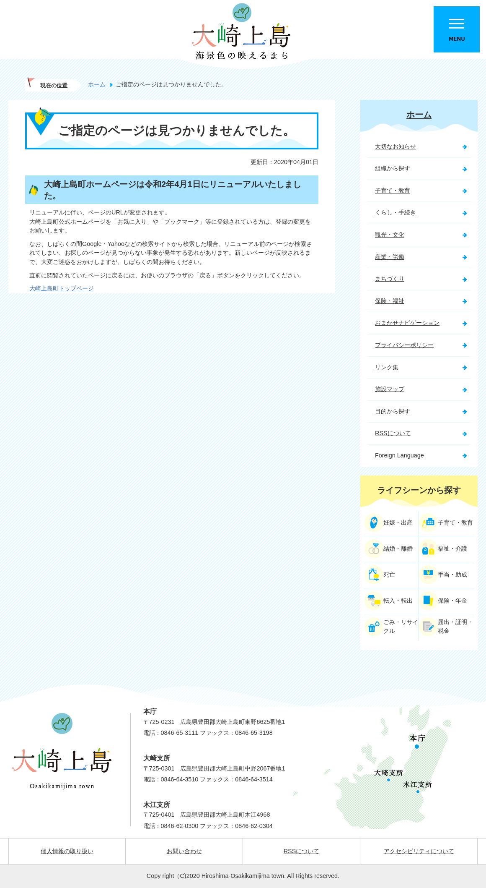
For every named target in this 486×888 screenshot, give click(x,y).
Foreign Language (399, 455)
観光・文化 (389, 234)
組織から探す (392, 168)
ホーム (97, 84)
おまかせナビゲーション (407, 322)
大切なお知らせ (395, 146)
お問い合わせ (184, 851)
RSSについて (393, 433)
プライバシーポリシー (404, 345)
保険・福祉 (389, 301)
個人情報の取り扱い (67, 851)
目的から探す (392, 411)
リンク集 (386, 367)
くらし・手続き (395, 212)
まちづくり (389, 278)
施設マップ (389, 389)
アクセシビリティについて (419, 851)
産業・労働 (389, 256)
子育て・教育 (392, 190)
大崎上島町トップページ (61, 288)
